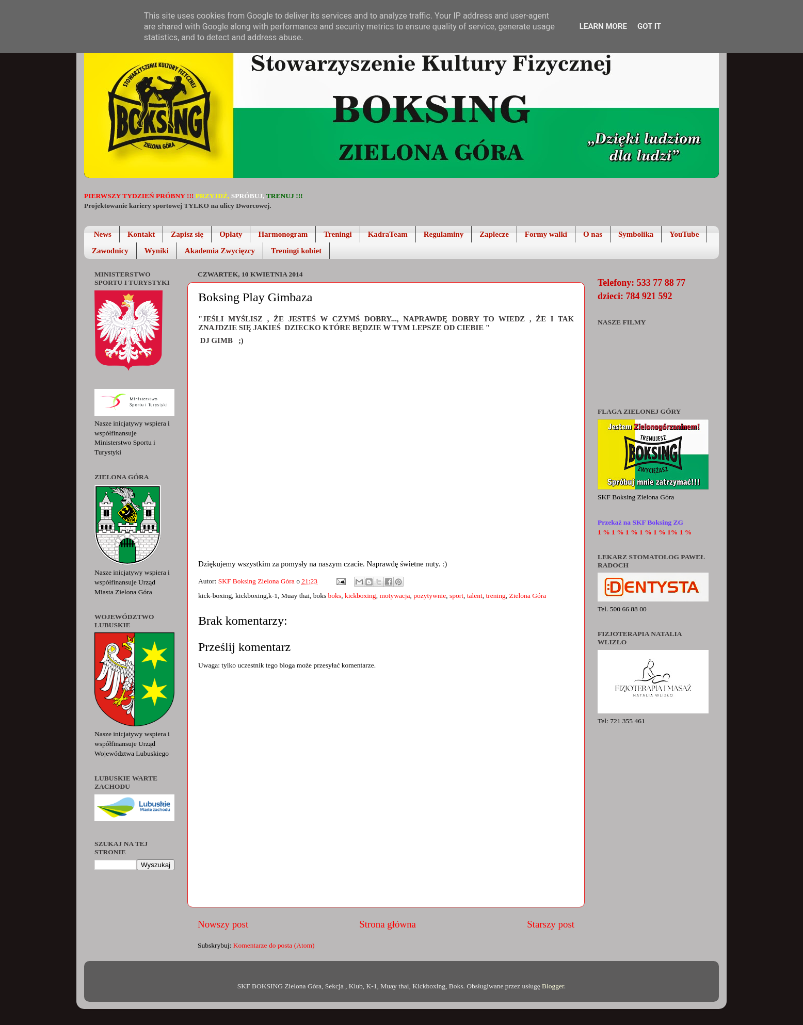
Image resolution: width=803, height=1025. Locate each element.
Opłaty (230, 234)
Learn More (603, 26)
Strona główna (387, 924)
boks (335, 595)
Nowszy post (223, 924)
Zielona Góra (528, 595)
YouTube (684, 234)
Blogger (553, 986)
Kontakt (141, 234)
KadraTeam (388, 234)
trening (496, 595)
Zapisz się (187, 234)
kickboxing (360, 595)
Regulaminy (444, 234)
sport (456, 595)
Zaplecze (494, 234)
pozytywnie (429, 595)
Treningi (337, 234)
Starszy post (550, 924)
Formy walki (546, 234)
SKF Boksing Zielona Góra (257, 581)
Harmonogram (283, 234)
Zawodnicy (110, 251)
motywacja (394, 595)
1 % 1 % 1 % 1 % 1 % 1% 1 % (645, 532)
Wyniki (156, 251)
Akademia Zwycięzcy (220, 251)
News (102, 234)
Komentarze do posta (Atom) (274, 945)
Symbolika (635, 234)
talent (475, 595)
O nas (592, 234)
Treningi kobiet (296, 251)
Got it (649, 26)
